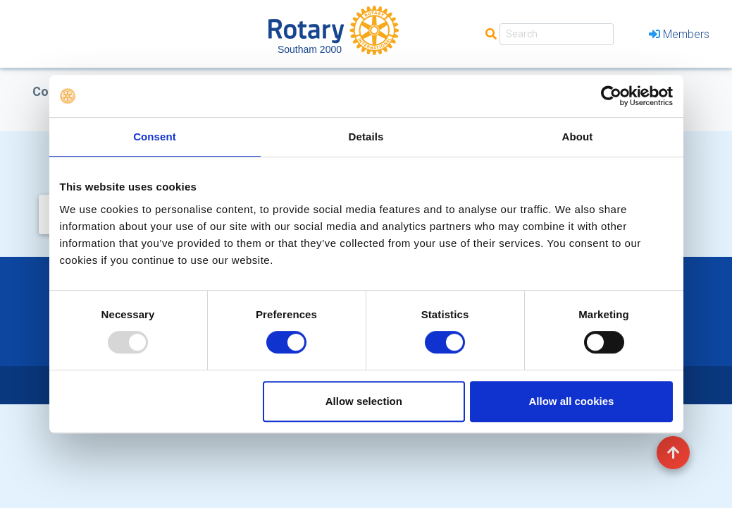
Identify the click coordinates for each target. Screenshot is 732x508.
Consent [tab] (154, 137)
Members (679, 34)
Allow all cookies (571, 401)
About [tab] (577, 137)
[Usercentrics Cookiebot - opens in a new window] (611, 96)
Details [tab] (366, 137)
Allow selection (363, 401)
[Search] (557, 34)
